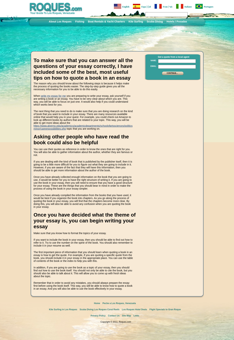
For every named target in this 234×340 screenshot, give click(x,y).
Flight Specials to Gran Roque (165, 309)
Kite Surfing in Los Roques (63, 309)
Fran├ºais (163, 6)
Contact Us (114, 315)
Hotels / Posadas (177, 21)
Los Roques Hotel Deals (134, 309)
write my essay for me (53, 95)
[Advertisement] (171, 105)
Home (97, 303)
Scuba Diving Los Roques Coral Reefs (99, 309)
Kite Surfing (136, 21)
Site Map (126, 315)
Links (136, 315)
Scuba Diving (155, 21)
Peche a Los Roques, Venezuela (119, 303)
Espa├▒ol (142, 6)
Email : (153, 66)
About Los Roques (60, 21)
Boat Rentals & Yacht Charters (106, 21)
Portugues (204, 6)
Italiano (184, 6)
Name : (154, 61)
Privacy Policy (98, 315)
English (121, 6)
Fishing (79, 21)
